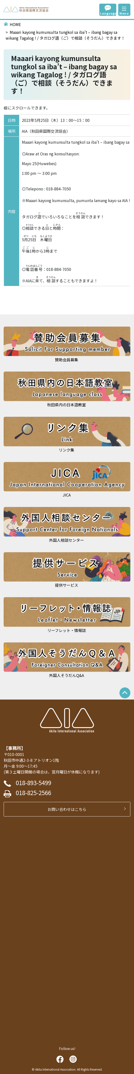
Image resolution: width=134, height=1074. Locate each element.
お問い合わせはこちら (69, 809)
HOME (15, 24)
